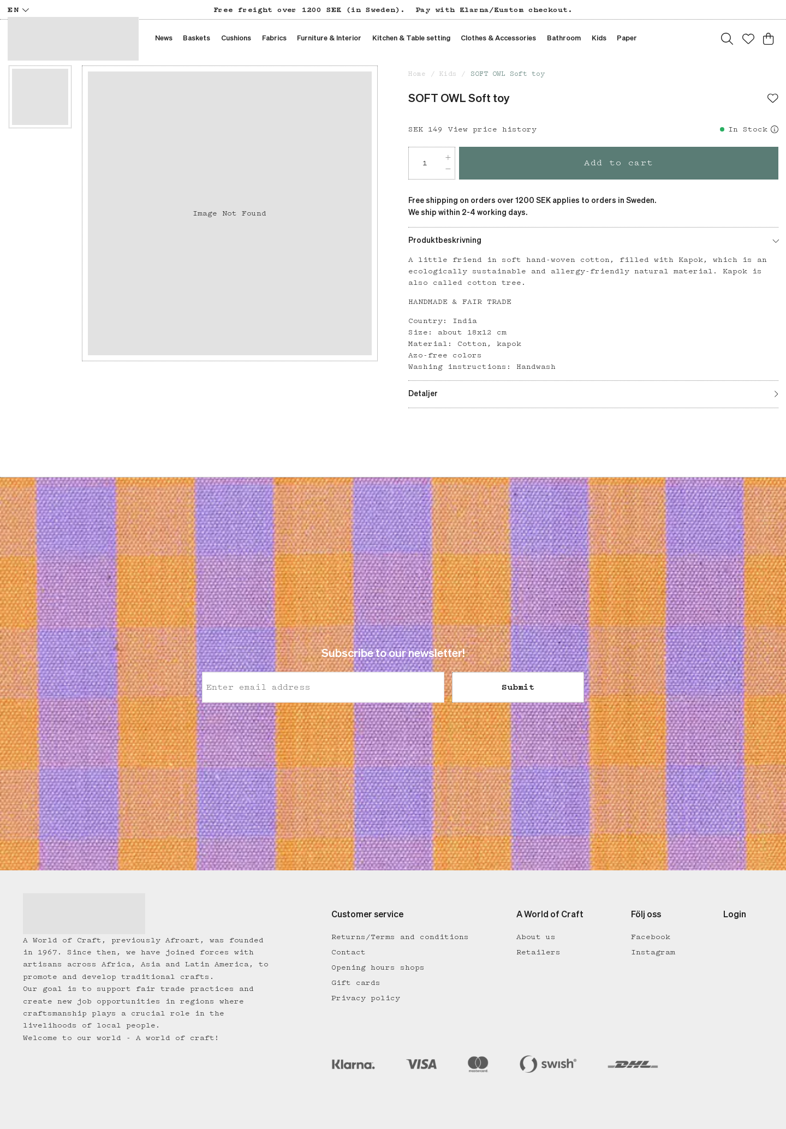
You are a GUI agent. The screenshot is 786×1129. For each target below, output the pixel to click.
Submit (518, 687)
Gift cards (355, 983)
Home (417, 73)
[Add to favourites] (772, 99)
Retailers (538, 952)
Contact (348, 952)
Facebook (650, 937)
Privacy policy (365, 998)
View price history (492, 129)
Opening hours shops (378, 967)
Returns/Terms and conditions (400, 937)
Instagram (653, 952)
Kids (448, 73)
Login (734, 915)
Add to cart (618, 163)
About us (536, 937)
